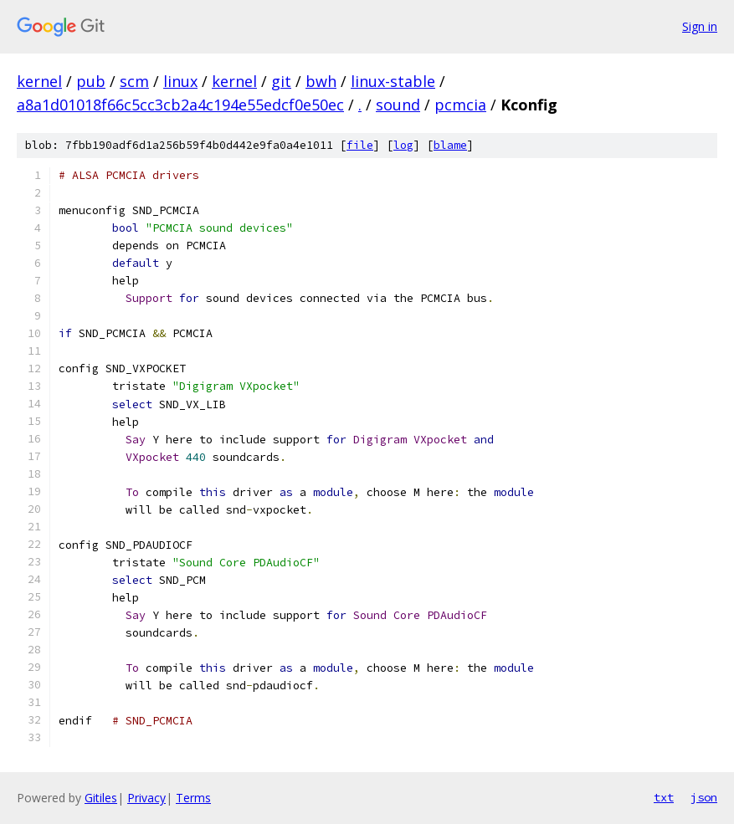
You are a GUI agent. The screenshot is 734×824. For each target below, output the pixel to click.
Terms (193, 798)
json (703, 797)
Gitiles (101, 798)
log (403, 145)
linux (180, 81)
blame (450, 145)
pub (90, 81)
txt (664, 797)
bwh (320, 81)
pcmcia (460, 105)
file (359, 145)
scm (134, 81)
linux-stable (393, 81)
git (281, 81)
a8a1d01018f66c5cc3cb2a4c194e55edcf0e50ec (180, 105)
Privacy (146, 798)
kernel (39, 81)
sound (398, 105)
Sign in (699, 26)
